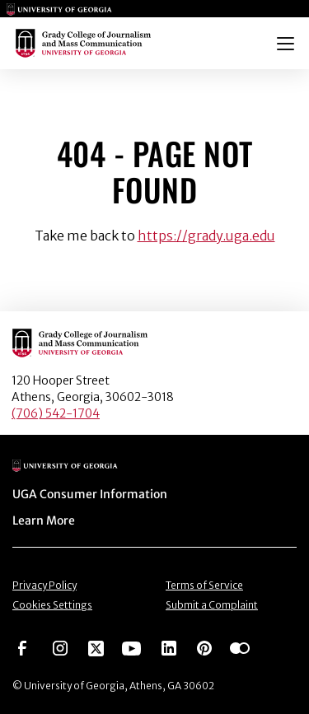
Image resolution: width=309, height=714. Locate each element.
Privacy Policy (44, 585)
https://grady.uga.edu (206, 235)
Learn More (43, 520)
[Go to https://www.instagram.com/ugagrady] (60, 647)
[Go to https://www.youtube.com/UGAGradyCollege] (131, 647)
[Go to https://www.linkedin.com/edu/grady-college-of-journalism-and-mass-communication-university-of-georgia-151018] (169, 647)
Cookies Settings (52, 605)
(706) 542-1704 (56, 413)
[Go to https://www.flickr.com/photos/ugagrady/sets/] (240, 647)
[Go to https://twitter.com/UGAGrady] (96, 647)
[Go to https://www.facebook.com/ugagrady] (22, 647)
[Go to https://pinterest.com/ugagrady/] (204, 647)
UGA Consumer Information (89, 494)
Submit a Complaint (212, 605)
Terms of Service (204, 585)
